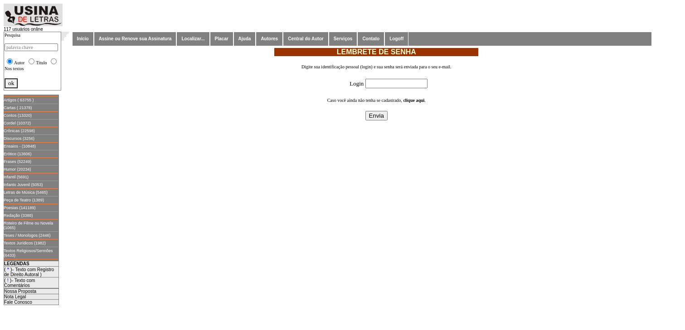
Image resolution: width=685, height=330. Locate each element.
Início (83, 38)
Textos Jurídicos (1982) (25, 243)
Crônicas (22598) (19, 131)
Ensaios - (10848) (20, 146)
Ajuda (244, 38)
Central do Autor (306, 38)
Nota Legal (15, 296)
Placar (221, 38)
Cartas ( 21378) (18, 107)
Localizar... (192, 38)
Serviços (343, 38)
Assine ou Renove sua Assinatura (135, 38)
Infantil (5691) (16, 177)
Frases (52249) (17, 161)
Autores (269, 38)
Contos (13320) (18, 115)
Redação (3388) (18, 215)
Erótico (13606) (18, 154)
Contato (370, 38)
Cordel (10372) (17, 123)
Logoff (396, 38)
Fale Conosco (18, 302)
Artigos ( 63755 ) (19, 100)
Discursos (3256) (19, 138)
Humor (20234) (17, 169)
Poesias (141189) (20, 208)
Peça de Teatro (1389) (24, 200)
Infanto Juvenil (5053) (23, 184)
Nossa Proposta (20, 291)
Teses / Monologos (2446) (27, 235)
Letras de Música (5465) (26, 192)
